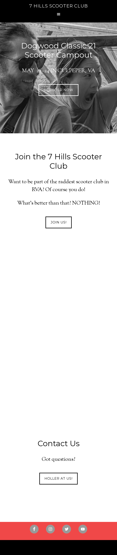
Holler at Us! (58, 478)
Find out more (58, 377)
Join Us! (59, 222)
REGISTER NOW (58, 90)
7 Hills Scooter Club (58, 6)
